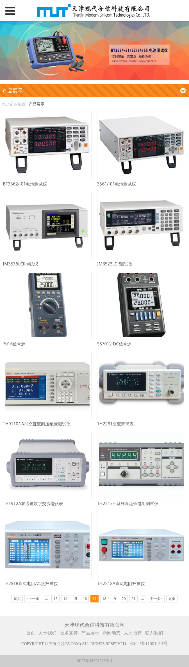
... (46, 598)
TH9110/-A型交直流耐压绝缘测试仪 (36, 424)
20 (124, 598)
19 (114, 598)
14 (65, 598)
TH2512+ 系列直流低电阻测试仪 (127, 503)
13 (56, 598)
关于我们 (47, 633)
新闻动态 (111, 633)
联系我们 (154, 633)
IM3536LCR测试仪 (20, 264)
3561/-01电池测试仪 (116, 184)
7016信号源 (14, 344)
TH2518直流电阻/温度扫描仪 (30, 583)
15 (75, 598)
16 (85, 598)
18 (104, 598)
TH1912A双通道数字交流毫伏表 (33, 503)
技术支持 (69, 633)
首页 (30, 633)
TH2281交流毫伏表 (115, 424)
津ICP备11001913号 (148, 643)
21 (133, 598)
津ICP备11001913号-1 (95, 660)
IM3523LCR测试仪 (115, 264)
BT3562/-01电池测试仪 (25, 184)
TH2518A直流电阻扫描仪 (121, 583)
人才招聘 (133, 633)
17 (94, 598)
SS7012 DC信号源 (114, 344)
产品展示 (36, 104)
